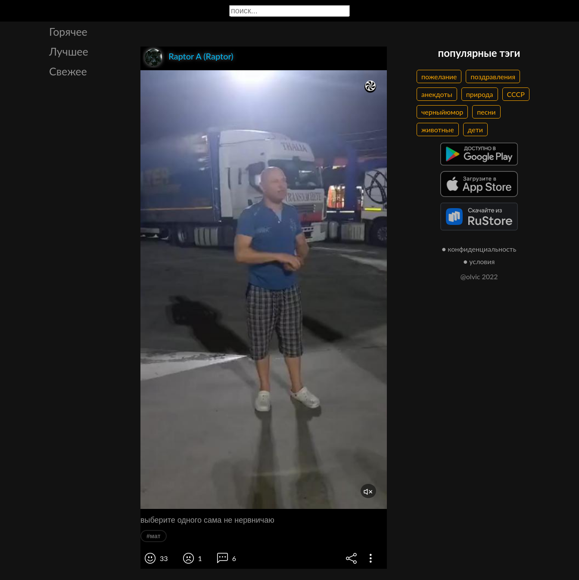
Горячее (68, 31)
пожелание (439, 76)
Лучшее (68, 51)
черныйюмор (442, 112)
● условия (479, 261)
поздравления (492, 76)
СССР (516, 94)
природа (479, 94)
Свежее (68, 71)
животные (437, 129)
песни (486, 112)
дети (475, 129)
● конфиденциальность (479, 249)
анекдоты (436, 94)
